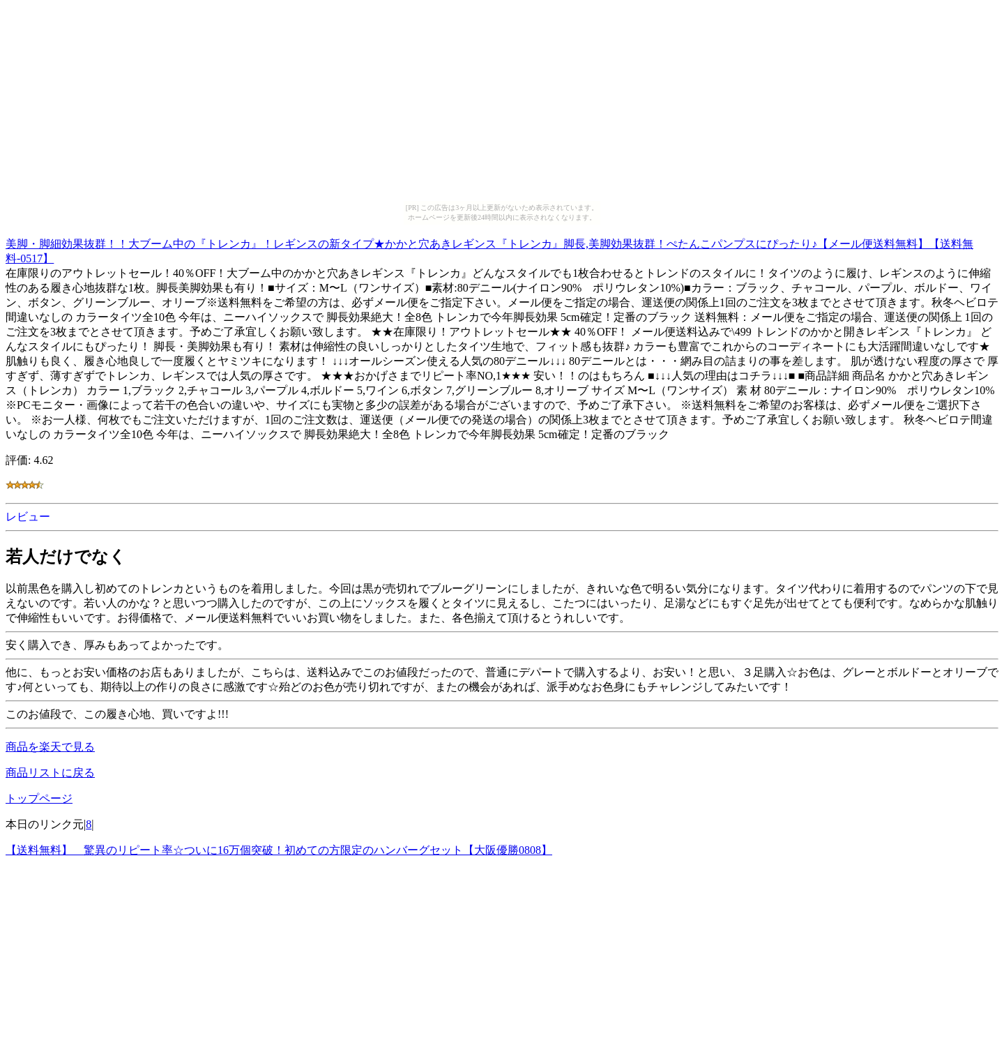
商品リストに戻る (50, 773)
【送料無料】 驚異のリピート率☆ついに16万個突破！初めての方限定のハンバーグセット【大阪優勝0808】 (279, 850)
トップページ (39, 798)
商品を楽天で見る (50, 747)
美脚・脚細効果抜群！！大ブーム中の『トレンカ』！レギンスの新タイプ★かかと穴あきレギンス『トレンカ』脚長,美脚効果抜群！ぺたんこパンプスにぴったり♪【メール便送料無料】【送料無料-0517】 (489, 249)
